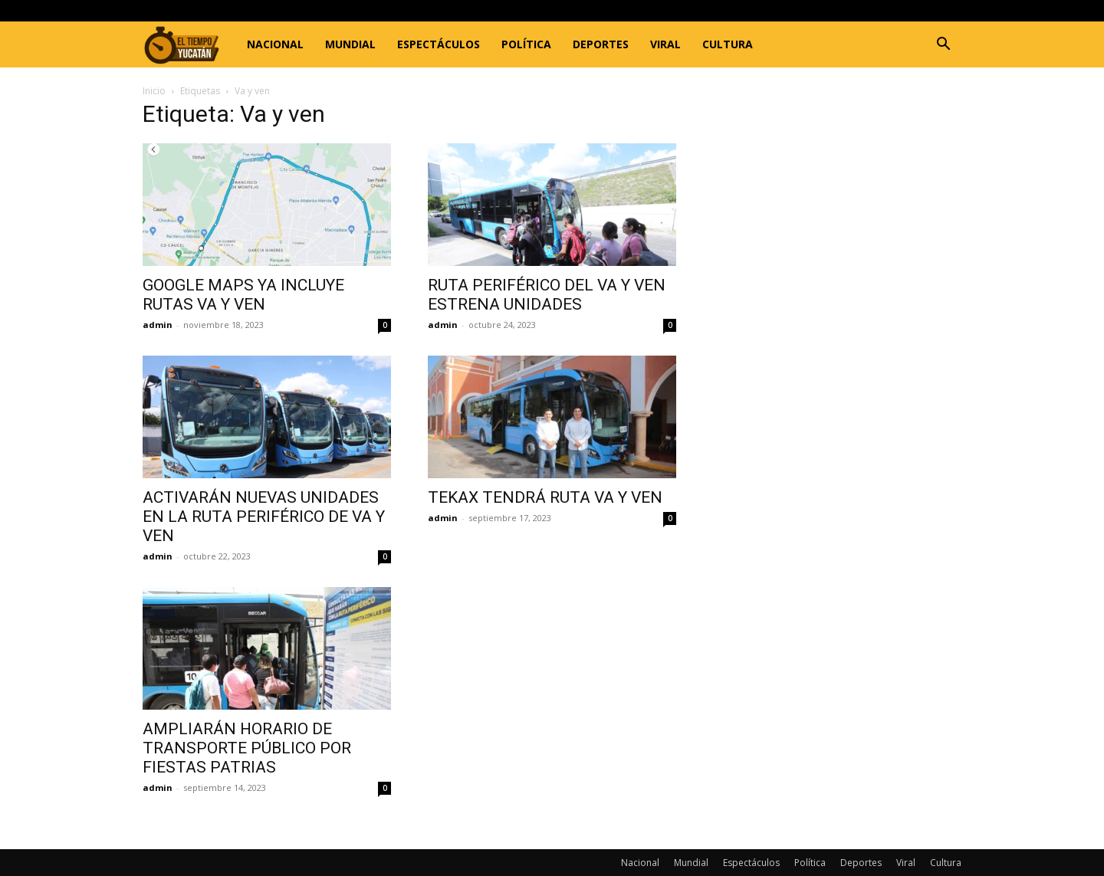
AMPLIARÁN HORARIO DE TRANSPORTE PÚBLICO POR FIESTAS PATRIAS (247, 748)
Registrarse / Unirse (317, 10)
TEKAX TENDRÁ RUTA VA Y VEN (545, 497)
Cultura (727, 44)
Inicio (154, 90)
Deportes (601, 44)
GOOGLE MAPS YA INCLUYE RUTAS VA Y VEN (243, 294)
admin (157, 324)
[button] (943, 45)
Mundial (350, 44)
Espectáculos (438, 44)
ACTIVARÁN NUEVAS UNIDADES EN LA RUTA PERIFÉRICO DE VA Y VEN (264, 516)
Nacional (275, 44)
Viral (665, 44)
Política (526, 44)
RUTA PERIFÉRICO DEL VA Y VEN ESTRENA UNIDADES (546, 294)
